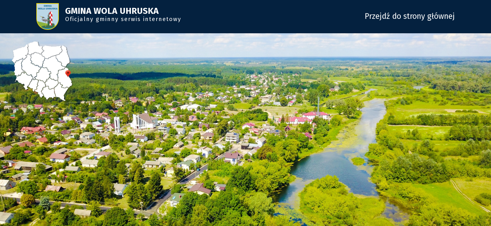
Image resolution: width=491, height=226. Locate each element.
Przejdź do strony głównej (410, 16)
